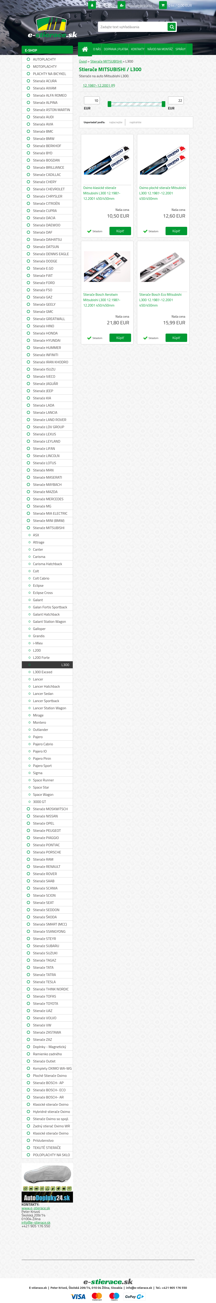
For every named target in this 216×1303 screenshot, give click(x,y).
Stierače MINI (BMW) (48, 520)
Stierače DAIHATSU (47, 239)
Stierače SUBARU (46, 945)
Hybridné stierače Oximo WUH (51, 1112)
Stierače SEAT (43, 902)
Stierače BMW (44, 138)
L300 (65, 664)
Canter (38, 549)
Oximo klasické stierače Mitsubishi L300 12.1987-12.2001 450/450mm (102, 193)
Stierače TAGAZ (44, 960)
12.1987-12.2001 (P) (99, 85)
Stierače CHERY (45, 181)
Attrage (38, 542)
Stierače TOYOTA (45, 1003)
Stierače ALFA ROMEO (50, 95)
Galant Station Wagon (49, 621)
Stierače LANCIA (45, 412)
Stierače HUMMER (47, 347)
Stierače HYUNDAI (47, 340)
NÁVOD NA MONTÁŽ (160, 49)
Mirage (38, 715)
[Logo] (53, 27)
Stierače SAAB (44, 881)
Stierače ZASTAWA (47, 1032)
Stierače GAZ (42, 297)
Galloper (39, 628)
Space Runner (43, 780)
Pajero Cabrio (43, 744)
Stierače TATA (43, 967)
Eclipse (38, 585)
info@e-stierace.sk (36, 1222)
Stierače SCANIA (45, 888)
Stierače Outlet (44, 1061)
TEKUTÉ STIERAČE (47, 1147)
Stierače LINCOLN (46, 455)
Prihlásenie (106, 5)
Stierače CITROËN (46, 203)
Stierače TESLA (44, 982)
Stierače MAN (43, 470)
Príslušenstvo (43, 1140)
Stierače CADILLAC (47, 174)
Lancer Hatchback (46, 686)
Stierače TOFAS (44, 996)
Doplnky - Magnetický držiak (49, 1047)
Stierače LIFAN (44, 448)
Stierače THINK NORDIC (51, 989)
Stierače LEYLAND (46, 441)
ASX (36, 535)
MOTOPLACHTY (45, 66)
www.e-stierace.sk (36, 1208)
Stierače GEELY (44, 304)
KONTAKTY (138, 49)
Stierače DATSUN (46, 246)
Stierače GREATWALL (49, 318)
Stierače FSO (42, 290)
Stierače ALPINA (45, 102)
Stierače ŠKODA (45, 917)
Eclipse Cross (43, 592)
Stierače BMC (43, 131)
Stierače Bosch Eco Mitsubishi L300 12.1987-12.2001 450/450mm (160, 300)
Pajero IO (40, 751)
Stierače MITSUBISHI (49, 527)
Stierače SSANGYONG (49, 931)
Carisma (39, 556)
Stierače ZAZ (42, 1039)
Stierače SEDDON (46, 909)
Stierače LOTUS (44, 463)
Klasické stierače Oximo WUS (51, 1105)
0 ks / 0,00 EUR (180, 5)
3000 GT (39, 801)
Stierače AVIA (43, 124)
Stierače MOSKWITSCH (50, 809)
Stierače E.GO (43, 268)
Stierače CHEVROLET (49, 189)
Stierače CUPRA (45, 210)
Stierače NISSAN (45, 816)
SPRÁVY (180, 49)
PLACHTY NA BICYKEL (49, 73)
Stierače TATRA (44, 974)
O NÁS (97, 49)
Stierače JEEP (43, 390)
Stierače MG (42, 506)
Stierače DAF (42, 232)
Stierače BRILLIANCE (48, 167)
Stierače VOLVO (45, 1018)
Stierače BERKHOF (47, 145)
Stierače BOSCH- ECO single (49, 1090)
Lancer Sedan (43, 693)
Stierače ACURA (45, 81)
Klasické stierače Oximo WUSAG (51, 1133)
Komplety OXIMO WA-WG (52, 1068)
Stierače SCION (44, 895)
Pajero (38, 736)
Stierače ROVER (45, 873)
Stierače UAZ (42, 1010)
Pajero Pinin (42, 758)
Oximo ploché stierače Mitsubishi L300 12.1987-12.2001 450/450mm (162, 193)
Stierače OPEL (43, 823)
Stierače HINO (43, 326)
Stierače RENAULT (47, 866)
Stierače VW (42, 1025)
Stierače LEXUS (44, 434)
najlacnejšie (116, 122)
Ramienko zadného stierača (47, 1054)
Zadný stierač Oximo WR (51, 1126)
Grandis (39, 636)
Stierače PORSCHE (47, 852)
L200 (37, 650)
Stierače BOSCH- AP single (48, 1083)
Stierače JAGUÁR (45, 383)
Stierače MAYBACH (47, 484)
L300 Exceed (42, 672)
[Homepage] (86, 49)
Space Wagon (43, 794)
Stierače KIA (42, 398)
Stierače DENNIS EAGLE (51, 254)
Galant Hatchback (46, 614)
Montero (39, 722)
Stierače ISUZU (44, 369)
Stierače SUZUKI (45, 953)
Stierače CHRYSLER (47, 196)
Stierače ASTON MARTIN (51, 109)
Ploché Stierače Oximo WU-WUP (50, 1076)
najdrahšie (135, 122)
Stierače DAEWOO (47, 225)
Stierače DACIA (44, 218)
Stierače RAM (43, 859)
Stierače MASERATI (47, 477)
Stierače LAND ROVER (49, 419)
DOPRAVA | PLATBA (116, 49)
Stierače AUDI (43, 117)
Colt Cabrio (41, 578)
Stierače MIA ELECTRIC (50, 513)
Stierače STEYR (44, 938)
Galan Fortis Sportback (50, 607)
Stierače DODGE (45, 261)
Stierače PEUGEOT (47, 830)
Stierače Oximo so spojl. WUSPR (51, 1119)
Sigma (38, 772)
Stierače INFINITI (45, 354)
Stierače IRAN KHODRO (50, 362)
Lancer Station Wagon (49, 708)
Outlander (40, 729)
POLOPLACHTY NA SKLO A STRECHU (51, 1155)
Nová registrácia (139, 5)
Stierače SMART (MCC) (50, 924)
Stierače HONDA (45, 333)
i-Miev (38, 643)
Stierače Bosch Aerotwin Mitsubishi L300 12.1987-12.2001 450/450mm (102, 300)
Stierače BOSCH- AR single (48, 1097)
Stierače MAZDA (45, 491)
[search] (172, 27)
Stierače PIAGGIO (46, 837)
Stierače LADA (44, 405)
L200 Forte (41, 657)
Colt (36, 571)
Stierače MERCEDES (48, 499)
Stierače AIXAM (44, 88)
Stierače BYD (42, 153)
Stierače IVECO (44, 376)
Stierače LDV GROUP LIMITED (48, 427)
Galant (38, 600)
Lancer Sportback (46, 700)
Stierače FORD (44, 282)
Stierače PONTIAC (46, 845)
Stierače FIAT (43, 275)
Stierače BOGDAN (46, 160)
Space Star (41, 787)
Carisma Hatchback (47, 563)
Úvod (83, 61)
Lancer (38, 679)
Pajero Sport (42, 765)
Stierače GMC (43, 311)
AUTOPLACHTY (44, 59)
